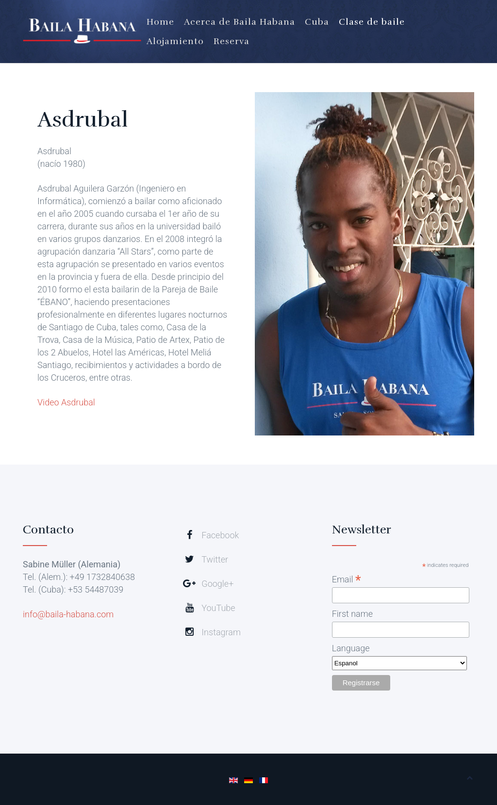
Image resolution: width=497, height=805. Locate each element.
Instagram (221, 632)
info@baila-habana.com (68, 614)
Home (160, 21)
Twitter (214, 559)
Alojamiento (175, 41)
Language (351, 648)
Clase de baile (372, 21)
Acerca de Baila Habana (239, 21)
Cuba (317, 21)
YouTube (218, 608)
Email (346, 579)
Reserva (231, 41)
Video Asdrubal (66, 402)
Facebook (220, 535)
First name (352, 614)
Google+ (217, 584)
